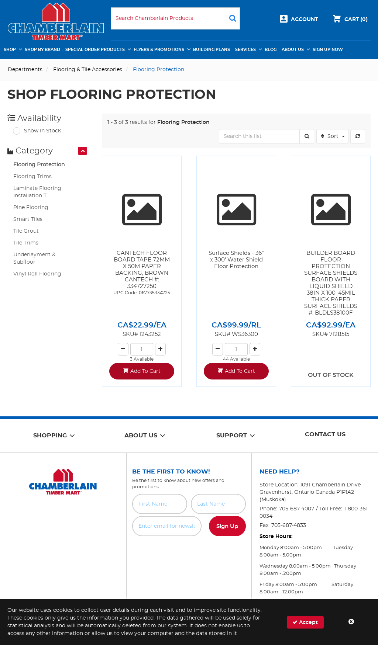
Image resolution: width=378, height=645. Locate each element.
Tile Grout (26, 231)
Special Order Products (95, 50)
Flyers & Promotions (159, 50)
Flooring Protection (39, 164)
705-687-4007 (296, 509)
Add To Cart (145, 371)
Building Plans (211, 50)
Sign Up (227, 526)
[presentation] (82, 151)
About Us (293, 50)
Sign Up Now (328, 50)
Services (245, 50)
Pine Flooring (30, 207)
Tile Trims (25, 243)
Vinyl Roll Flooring (37, 274)
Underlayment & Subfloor (34, 258)
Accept (305, 622)
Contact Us (325, 434)
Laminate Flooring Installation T (37, 192)
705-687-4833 (288, 525)
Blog (270, 50)
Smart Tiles (27, 219)
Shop (10, 50)
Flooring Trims (32, 176)
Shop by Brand (42, 50)
